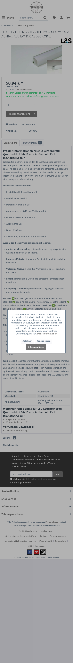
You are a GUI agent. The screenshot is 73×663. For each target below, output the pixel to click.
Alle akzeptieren (36, 347)
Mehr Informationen (47, 333)
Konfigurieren (43, 341)
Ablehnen (27, 341)
